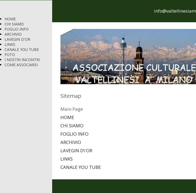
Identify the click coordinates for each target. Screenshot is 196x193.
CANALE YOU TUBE (22, 49)
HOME (10, 18)
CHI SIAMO (14, 24)
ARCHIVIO (13, 34)
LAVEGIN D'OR (17, 39)
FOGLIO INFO (17, 29)
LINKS (10, 44)
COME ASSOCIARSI (21, 64)
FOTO (10, 54)
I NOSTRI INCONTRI (22, 59)
